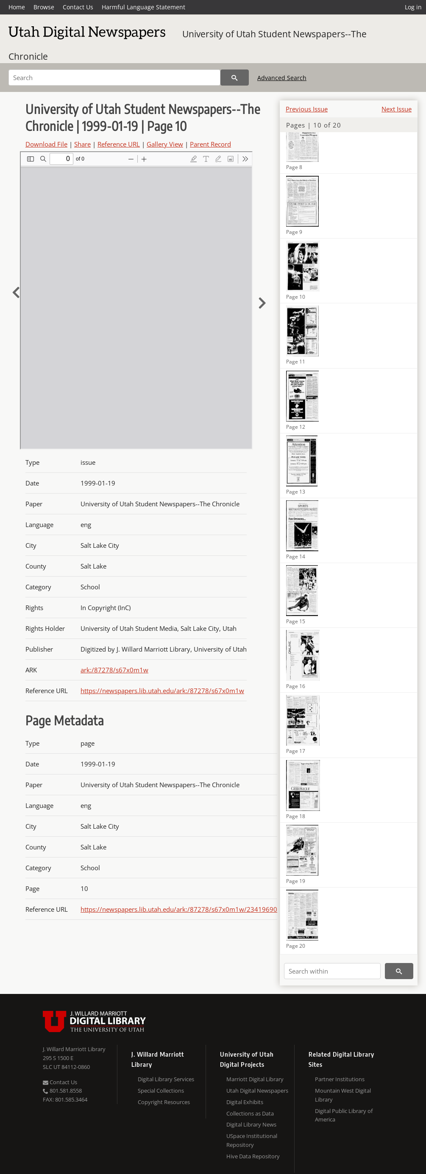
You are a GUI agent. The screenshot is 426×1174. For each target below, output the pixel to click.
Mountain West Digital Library (343, 1095)
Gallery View (165, 144)
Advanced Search (281, 78)
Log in (413, 7)
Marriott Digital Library (255, 1079)
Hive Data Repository (253, 1156)
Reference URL (118, 144)
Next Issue (396, 109)
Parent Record (210, 144)
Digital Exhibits (244, 1102)
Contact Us (78, 7)
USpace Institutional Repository (251, 1140)
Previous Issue (307, 109)
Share (82, 144)
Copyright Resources (164, 1102)
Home (16, 7)
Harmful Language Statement (143, 7)
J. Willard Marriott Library (74, 1049)
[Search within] (332, 971)
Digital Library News (251, 1124)
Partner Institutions (340, 1079)
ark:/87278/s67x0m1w (114, 670)
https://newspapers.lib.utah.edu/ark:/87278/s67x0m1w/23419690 (179, 909)
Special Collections (161, 1090)
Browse (43, 7)
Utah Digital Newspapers (257, 1090)
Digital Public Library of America (344, 1115)
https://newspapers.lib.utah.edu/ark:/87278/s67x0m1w (162, 690)
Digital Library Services (166, 1079)
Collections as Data (250, 1113)
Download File (46, 144)
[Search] (114, 77)
